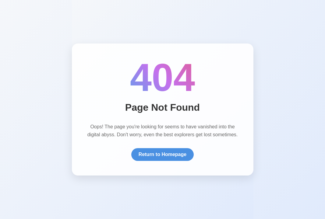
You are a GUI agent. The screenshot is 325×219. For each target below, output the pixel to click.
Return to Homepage (162, 154)
